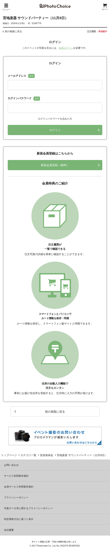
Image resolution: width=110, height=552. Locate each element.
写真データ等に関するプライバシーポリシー (28, 508)
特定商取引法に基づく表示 (18, 519)
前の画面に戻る (13, 31)
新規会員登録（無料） (55, 165)
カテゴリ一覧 (28, 455)
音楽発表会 (46, 455)
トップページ (9, 455)
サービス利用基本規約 (16, 475)
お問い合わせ (11, 465)
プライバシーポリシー (16, 497)
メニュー (6, 7)
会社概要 (9, 530)
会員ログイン (66, 48)
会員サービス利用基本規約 (18, 486)
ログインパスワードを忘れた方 (55, 118)
